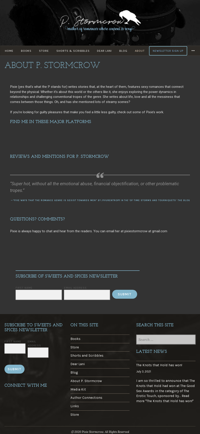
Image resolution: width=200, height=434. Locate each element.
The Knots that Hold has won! (159, 365)
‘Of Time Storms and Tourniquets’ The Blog (159, 200)
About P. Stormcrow (86, 381)
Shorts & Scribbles (73, 50)
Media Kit (78, 389)
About (140, 50)
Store (44, 50)
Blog (124, 50)
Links (74, 406)
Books (26, 50)
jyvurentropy (110, 200)
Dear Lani (104, 50)
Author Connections (86, 398)
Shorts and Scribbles (86, 356)
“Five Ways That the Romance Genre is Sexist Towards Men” (55, 200)
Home (9, 50)
